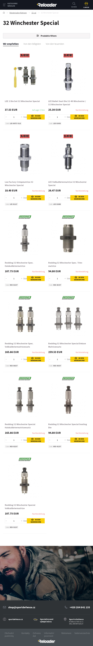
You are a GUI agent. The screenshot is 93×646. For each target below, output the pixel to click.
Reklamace (66, 633)
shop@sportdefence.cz (21, 607)
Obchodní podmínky (9, 634)
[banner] (46, 641)
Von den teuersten (55, 43)
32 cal (33, 13)
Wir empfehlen (11, 43)
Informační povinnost (49, 634)
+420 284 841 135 (80, 607)
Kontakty (25, 633)
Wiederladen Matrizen (18, 13)
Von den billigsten (32, 43)
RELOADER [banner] (47, 5)
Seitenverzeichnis (82, 633)
